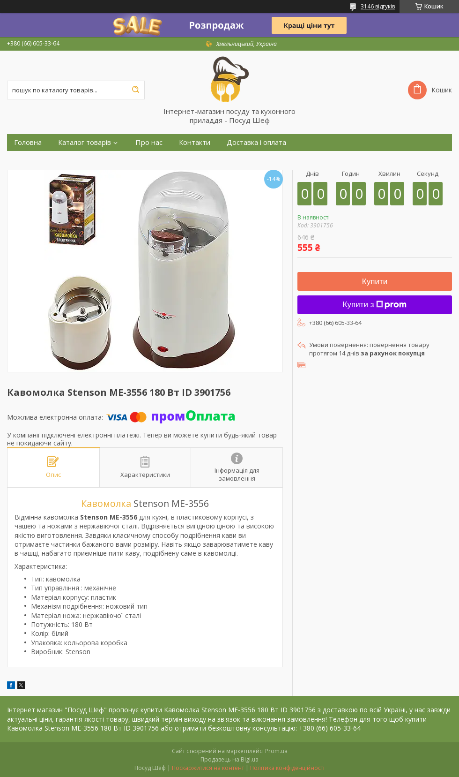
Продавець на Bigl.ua (229, 759)
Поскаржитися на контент (208, 768)
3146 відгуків (378, 6)
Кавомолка (106, 503)
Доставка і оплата (256, 142)
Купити (374, 281)
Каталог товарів (84, 142)
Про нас (149, 142)
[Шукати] (135, 90)
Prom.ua (276, 751)
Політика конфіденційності (287, 768)
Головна (28, 142)
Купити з (375, 304)
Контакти (194, 142)
